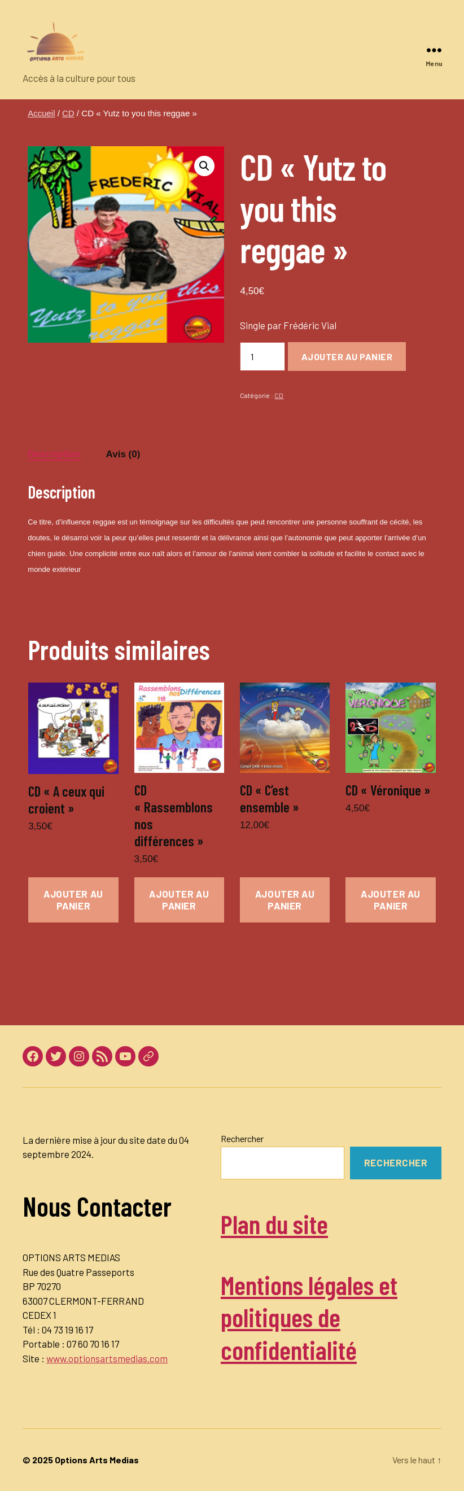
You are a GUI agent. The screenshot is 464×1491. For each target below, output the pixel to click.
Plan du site (277, 1223)
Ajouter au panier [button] (73, 899)
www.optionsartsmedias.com (107, 1358)
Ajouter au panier (347, 356)
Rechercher (242, 1138)
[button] (204, 166)
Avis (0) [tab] (123, 454)
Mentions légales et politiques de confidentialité (314, 1317)
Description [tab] (54, 454)
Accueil (41, 113)
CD (69, 113)
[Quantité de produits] (262, 356)
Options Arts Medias (97, 1459)
